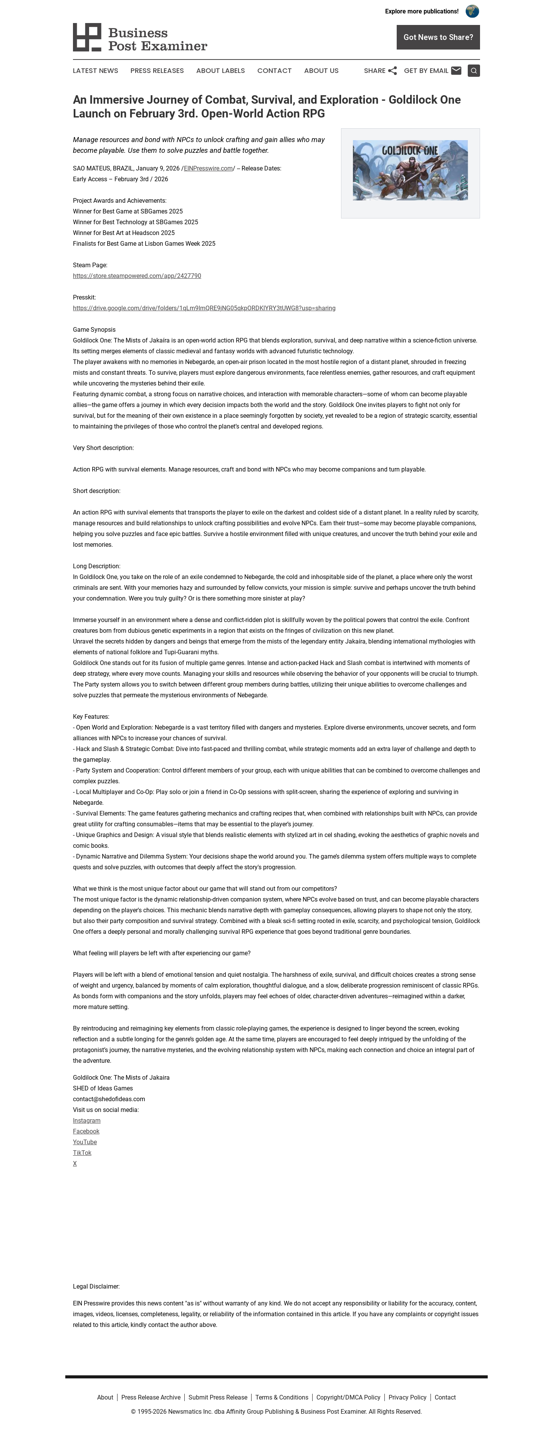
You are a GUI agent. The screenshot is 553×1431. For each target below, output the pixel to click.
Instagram (87, 1120)
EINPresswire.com (208, 168)
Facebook (86, 1131)
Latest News (95, 70)
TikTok (82, 1152)
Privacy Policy (408, 1397)
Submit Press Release (218, 1397)
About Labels (220, 70)
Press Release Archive (150, 1397)
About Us (321, 70)
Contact (274, 70)
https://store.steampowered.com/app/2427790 (137, 276)
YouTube (85, 1142)
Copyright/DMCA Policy (348, 1397)
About (105, 1397)
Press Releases (157, 70)
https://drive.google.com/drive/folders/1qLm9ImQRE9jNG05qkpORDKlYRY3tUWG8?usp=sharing (204, 308)
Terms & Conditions (281, 1397)
